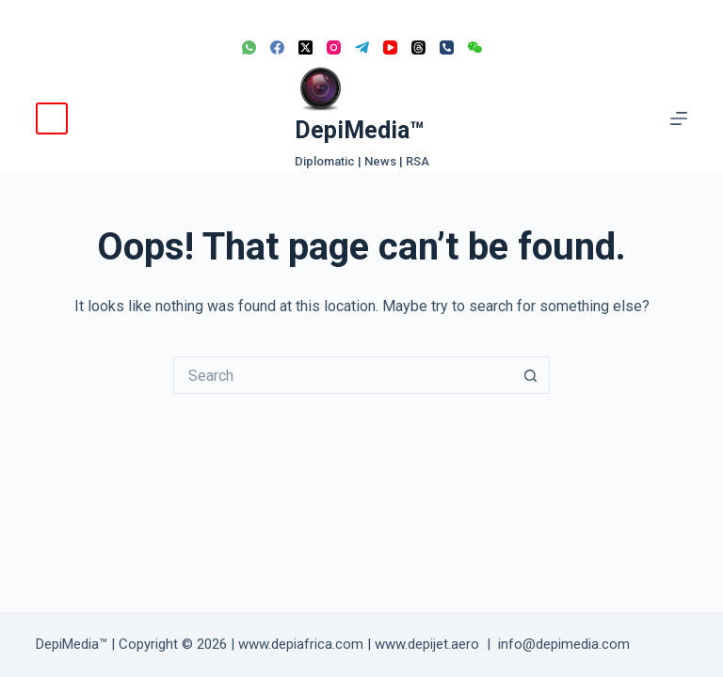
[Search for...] (342, 375)
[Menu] (678, 118)
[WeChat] (475, 47)
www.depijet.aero (427, 644)
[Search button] (531, 375)
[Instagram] (334, 47)
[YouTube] (390, 47)
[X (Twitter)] (305, 47)
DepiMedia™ (360, 130)
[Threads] (418, 47)
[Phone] (447, 47)
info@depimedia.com (564, 644)
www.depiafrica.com (300, 644)
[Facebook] (277, 47)
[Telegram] (362, 47)
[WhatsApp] (249, 47)
